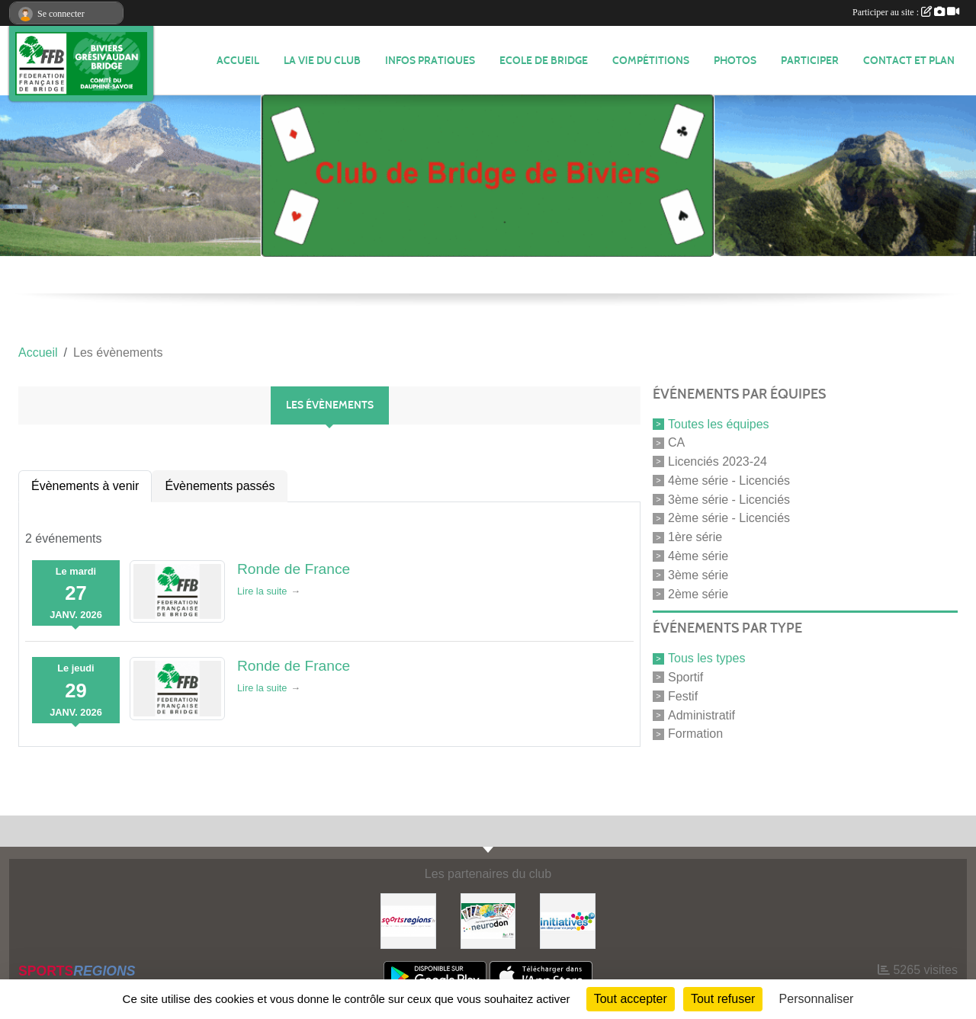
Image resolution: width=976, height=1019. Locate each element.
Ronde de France (293, 569)
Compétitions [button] (650, 60)
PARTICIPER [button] (810, 60)
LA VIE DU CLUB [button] (322, 60)
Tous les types (706, 658)
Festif (683, 696)
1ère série (695, 536)
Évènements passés (219, 485)
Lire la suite (262, 591)
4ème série (698, 556)
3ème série (698, 575)
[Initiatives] (568, 920)
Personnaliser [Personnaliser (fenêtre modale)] (816, 998)
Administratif (701, 714)
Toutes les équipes (718, 423)
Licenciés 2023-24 (717, 461)
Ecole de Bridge (543, 60)
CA (676, 442)
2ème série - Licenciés (729, 517)
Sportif (685, 677)
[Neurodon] (488, 920)
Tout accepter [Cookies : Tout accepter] (630, 998)
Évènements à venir (85, 485)
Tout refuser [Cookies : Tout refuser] (723, 998)
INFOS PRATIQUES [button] (430, 60)
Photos (735, 60)
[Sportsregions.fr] (408, 920)
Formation (695, 733)
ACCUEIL (238, 60)
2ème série (698, 593)
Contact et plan (909, 60)
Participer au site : (905, 12)
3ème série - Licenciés (729, 498)
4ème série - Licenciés (729, 480)
